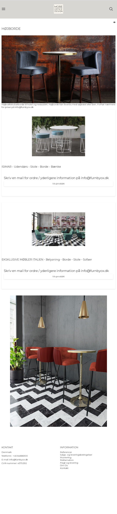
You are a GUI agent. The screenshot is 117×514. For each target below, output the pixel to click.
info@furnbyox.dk (24, 107)
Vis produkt (58, 183)
